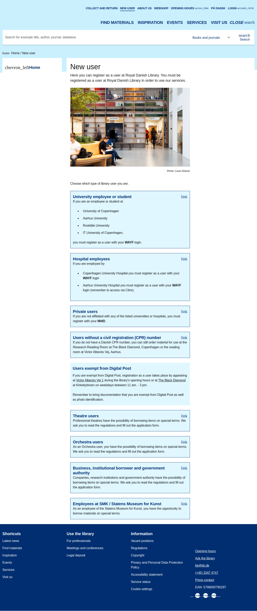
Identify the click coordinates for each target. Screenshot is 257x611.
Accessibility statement (146, 574)
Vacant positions (142, 541)
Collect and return (101, 8)
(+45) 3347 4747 (206, 572)
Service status (141, 582)
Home (11, 53)
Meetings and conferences (85, 548)
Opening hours (190, 8)
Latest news (10, 541)
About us (144, 8)
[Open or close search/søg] (242, 22)
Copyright (137, 555)
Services (197, 22)
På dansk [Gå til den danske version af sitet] (218, 8)
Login (241, 8)
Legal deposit (76, 555)
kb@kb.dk (202, 565)
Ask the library (205, 558)
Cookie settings (141, 589)
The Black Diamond (172, 380)
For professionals (79, 541)
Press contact (204, 580)
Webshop (161, 8)
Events (175, 22)
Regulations (139, 548)
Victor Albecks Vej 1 (89, 380)
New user (127, 8)
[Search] (244, 37)
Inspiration (150, 22)
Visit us (219, 22)
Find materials (117, 22)
